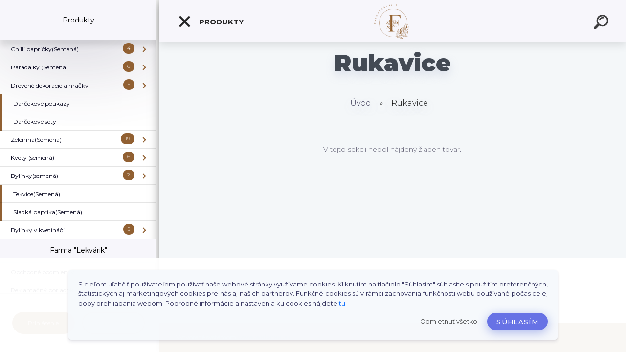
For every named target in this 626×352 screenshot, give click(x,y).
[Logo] (392, 21)
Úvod (360, 103)
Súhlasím (517, 322)
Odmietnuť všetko (448, 321)
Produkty (211, 21)
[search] (602, 23)
